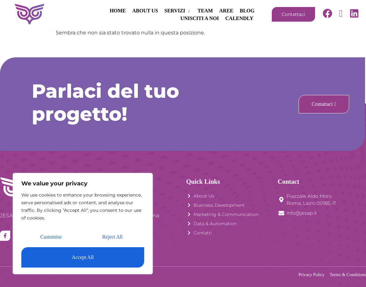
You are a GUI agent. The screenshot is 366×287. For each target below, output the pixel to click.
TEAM (160, 10)
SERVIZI (133, 10)
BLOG (202, 10)
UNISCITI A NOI (235, 10)
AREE (181, 10)
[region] (83, 223)
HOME (73, 10)
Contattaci (293, 14)
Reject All (112, 237)
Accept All (83, 257)
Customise (51, 237)
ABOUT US (100, 10)
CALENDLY (240, 18)
